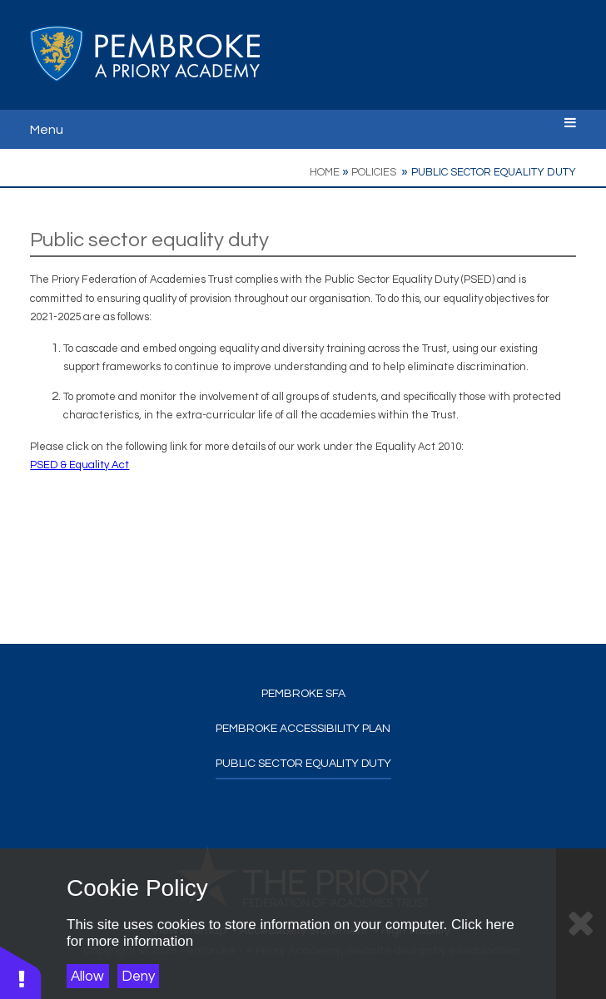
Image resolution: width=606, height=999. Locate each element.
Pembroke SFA (303, 694)
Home (325, 172)
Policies (375, 172)
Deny (138, 976)
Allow (87, 976)
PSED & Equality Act (79, 465)
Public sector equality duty (493, 172)
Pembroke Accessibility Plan (303, 728)
